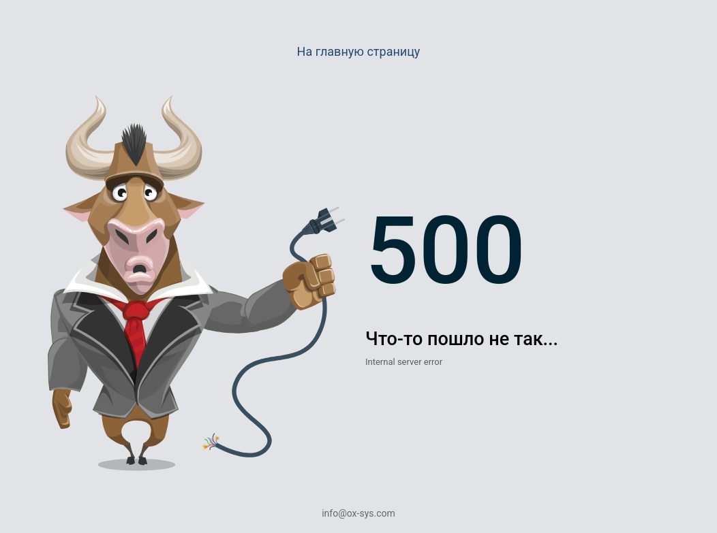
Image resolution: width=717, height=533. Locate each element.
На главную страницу (359, 51)
